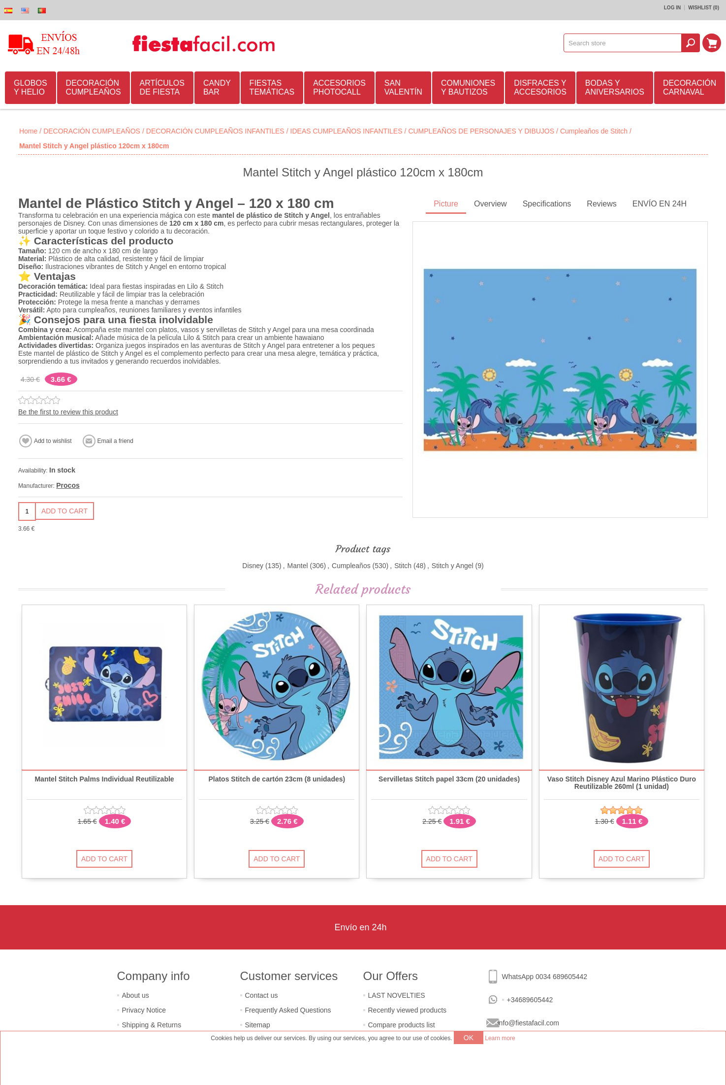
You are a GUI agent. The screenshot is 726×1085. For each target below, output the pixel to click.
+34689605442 (530, 1000)
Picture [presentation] (446, 204)
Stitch (402, 566)
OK (468, 1038)
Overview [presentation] (490, 204)
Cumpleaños (351, 566)
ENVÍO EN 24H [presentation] (659, 204)
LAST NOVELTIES (396, 995)
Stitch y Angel (452, 566)
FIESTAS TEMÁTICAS (272, 87)
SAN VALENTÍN (403, 87)
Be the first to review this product (68, 412)
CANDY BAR (217, 87)
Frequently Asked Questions (288, 1010)
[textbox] (623, 43)
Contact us (261, 995)
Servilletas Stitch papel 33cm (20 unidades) (449, 779)
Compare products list (401, 1025)
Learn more (500, 1038)
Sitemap (257, 1025)
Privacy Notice (144, 1010)
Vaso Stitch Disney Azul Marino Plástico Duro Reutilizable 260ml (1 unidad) (621, 783)
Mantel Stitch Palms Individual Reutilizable (104, 779)
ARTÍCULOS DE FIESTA (162, 87)
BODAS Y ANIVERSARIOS (614, 87)
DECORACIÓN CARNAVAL (689, 87)
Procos (67, 485)
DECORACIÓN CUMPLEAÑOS (93, 87)
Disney (252, 566)
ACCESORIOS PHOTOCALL (339, 87)
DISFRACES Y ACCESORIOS (540, 87)
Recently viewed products (407, 1010)
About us (135, 995)
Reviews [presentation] (601, 204)
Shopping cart (711, 43)
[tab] (446, 205)
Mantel (297, 566)
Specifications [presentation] (547, 204)
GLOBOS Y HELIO (30, 87)
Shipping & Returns (152, 1025)
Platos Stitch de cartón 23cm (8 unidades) (276, 779)
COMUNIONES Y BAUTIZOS (468, 87)
